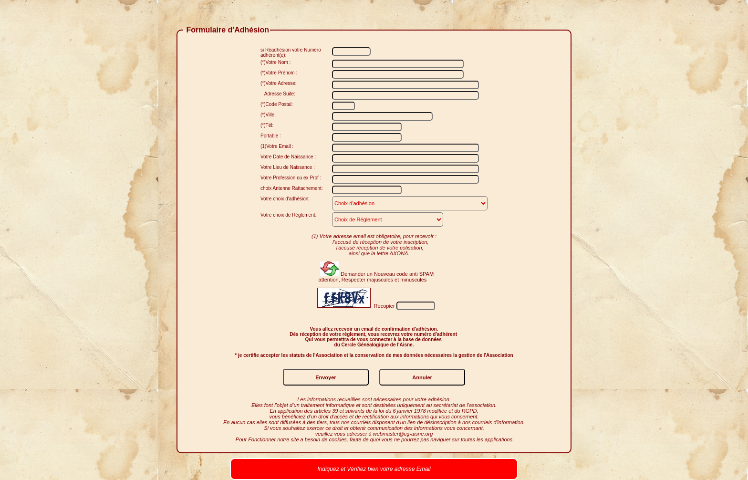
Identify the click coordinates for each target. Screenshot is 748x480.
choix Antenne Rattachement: (291, 188)
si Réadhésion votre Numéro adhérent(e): (290, 52)
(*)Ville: (268, 114)
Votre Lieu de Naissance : (287, 167)
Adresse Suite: (277, 93)
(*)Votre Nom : (275, 62)
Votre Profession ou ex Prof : (290, 177)
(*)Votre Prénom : (278, 72)
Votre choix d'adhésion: (285, 198)
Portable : (270, 135)
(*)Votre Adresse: (278, 83)
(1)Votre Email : (276, 146)
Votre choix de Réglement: (288, 215)
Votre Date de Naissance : (288, 156)
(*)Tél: (266, 125)
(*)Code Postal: (276, 104)
